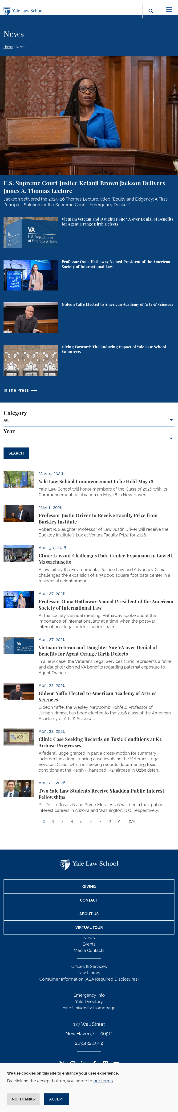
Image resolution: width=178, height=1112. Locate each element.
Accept (56, 1099)
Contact (89, 900)
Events (89, 944)
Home (8, 47)
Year (9, 431)
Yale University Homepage (89, 1007)
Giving (89, 886)
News (20, 47)
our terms (103, 1080)
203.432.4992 (89, 1043)
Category (15, 413)
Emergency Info (89, 995)
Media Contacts (89, 950)
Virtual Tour (89, 927)
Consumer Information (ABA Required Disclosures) (89, 979)
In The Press (16, 390)
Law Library (89, 972)
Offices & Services (89, 966)
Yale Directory (89, 1001)
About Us (89, 914)
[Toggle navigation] (169, 9)
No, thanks (23, 1099)
